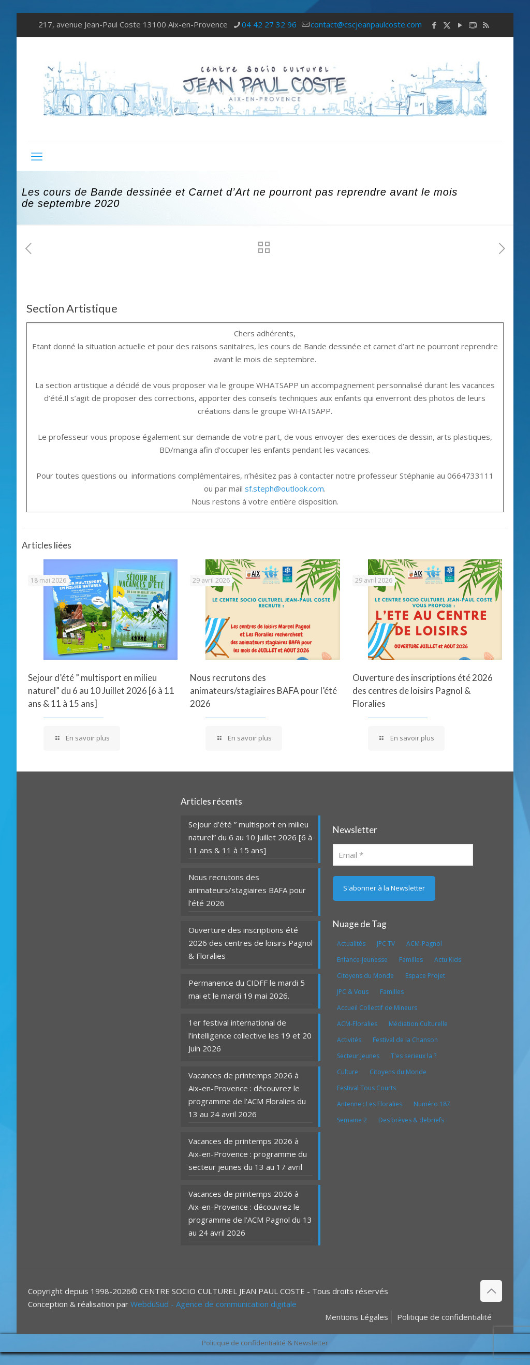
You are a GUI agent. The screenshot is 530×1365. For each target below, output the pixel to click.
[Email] (403, 855)
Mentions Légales (356, 1317)
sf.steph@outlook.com (284, 488)
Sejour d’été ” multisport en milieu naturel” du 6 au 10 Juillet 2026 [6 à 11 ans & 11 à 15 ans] (101, 690)
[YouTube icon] (460, 25)
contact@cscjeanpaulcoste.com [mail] (366, 24)
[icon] (473, 25)
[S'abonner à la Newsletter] (384, 888)
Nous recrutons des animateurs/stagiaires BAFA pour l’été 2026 (263, 690)
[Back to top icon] (491, 1291)
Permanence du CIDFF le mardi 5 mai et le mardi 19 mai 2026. (246, 989)
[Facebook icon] (434, 25)
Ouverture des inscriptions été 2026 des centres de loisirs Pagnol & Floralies (422, 690)
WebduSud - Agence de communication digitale (213, 1304)
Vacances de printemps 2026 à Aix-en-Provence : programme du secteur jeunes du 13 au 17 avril (247, 1154)
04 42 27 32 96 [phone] (269, 24)
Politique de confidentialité (444, 1317)
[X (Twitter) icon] (447, 25)
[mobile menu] (37, 156)
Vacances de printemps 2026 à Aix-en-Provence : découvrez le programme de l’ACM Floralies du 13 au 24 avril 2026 (247, 1094)
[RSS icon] (486, 25)
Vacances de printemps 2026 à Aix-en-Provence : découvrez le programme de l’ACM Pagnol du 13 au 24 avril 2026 (250, 1213)
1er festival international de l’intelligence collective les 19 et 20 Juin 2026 (250, 1035)
